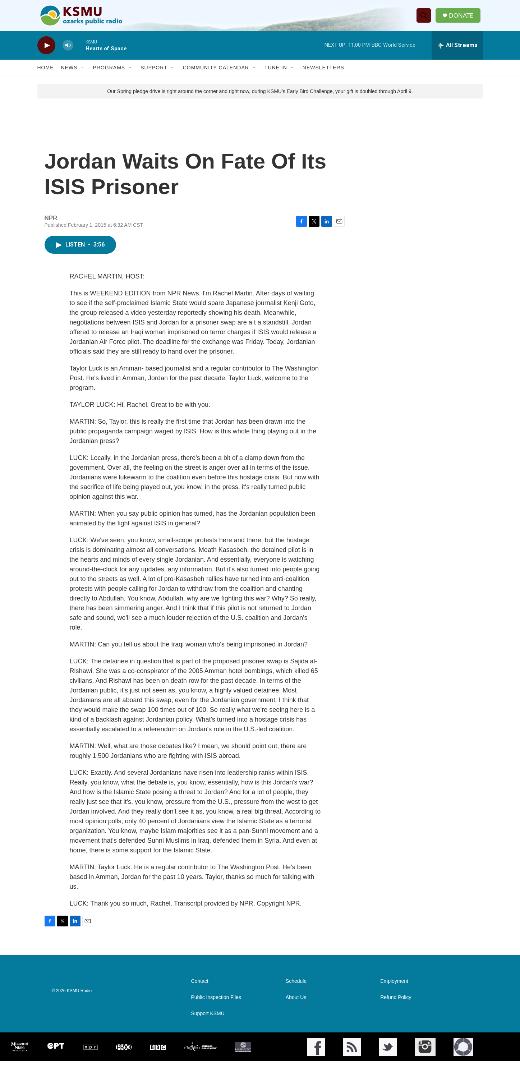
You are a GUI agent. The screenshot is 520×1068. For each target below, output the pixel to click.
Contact (199, 988)
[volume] (68, 52)
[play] (46, 52)
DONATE (462, 19)
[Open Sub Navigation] (83, 75)
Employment (394, 988)
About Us (296, 1004)
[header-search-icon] (425, 19)
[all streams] (457, 52)
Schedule (296, 988)
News (69, 75)
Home (45, 75)
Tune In (275, 75)
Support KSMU (208, 1020)
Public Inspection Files (216, 1004)
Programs (109, 75)
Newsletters (323, 75)
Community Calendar (216, 75)
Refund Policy (395, 1004)
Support (154, 75)
